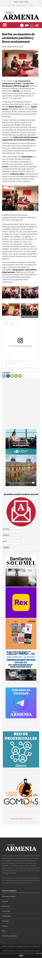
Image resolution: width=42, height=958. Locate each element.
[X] (8, 376)
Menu (5, 24)
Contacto (31, 5)
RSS (14, 5)
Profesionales (6, 916)
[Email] (16, 376)
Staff (9, 5)
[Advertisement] (21, 402)
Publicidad (5, 921)
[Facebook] (4, 376)
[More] (20, 376)
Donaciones (6, 906)
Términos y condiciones (9, 936)
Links (18, 5)
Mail (4, 541)
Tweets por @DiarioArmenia (21, 818)
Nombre (6, 529)
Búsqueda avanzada (8, 896)
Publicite (24, 5)
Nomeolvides (6, 911)
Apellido (6, 535)
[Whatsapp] (12, 376)
